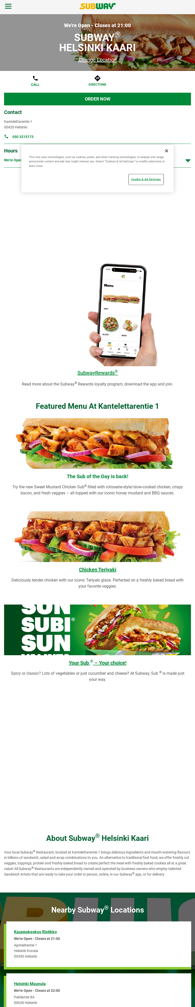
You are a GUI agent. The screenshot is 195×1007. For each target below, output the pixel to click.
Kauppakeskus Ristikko (35, 931)
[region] (97, 168)
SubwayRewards (97, 373)
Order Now (97, 99)
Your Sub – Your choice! (97, 663)
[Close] (166, 151)
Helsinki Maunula (30, 983)
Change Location (97, 60)
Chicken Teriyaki (97, 570)
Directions (97, 84)
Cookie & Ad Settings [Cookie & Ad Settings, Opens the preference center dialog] (146, 179)
